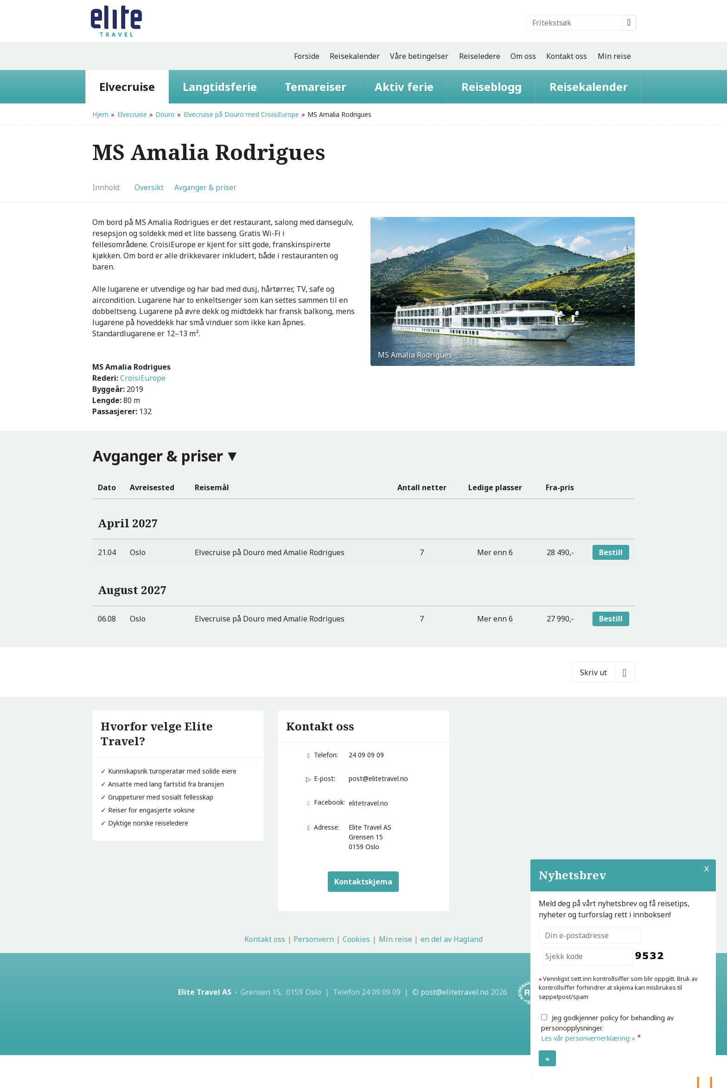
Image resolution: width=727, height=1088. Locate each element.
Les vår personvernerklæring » (588, 1038)
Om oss (523, 56)
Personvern (313, 939)
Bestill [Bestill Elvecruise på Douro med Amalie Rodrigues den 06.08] (611, 619)
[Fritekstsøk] (574, 23)
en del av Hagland (452, 939)
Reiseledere (479, 56)
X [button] (706, 868)
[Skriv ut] (603, 672)
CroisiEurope (143, 378)
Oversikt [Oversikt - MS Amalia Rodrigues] (149, 187)
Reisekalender (355, 56)
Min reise (614, 56)
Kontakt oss (566, 56)
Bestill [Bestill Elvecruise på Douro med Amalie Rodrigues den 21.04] (611, 552)
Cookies (356, 939)
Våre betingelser (419, 56)
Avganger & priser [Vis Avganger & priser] (205, 187)
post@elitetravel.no (378, 778)
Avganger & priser (158, 456)
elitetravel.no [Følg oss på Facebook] (368, 803)
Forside (306, 56)
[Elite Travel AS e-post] (455, 992)
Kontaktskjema (363, 882)
